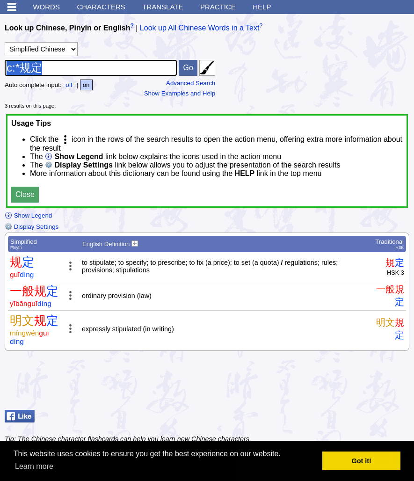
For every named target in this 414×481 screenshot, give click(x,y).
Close (25, 194)
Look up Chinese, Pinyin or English (67, 28)
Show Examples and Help (180, 93)
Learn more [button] (34, 466)
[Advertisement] (334, 382)
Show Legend (28, 215)
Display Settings (31, 226)
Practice (218, 7)
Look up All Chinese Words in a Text (200, 28)
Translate (162, 7)
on (86, 84)
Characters (101, 7)
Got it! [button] (361, 461)
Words (46, 7)
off (69, 84)
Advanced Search (190, 83)
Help (262, 7)
